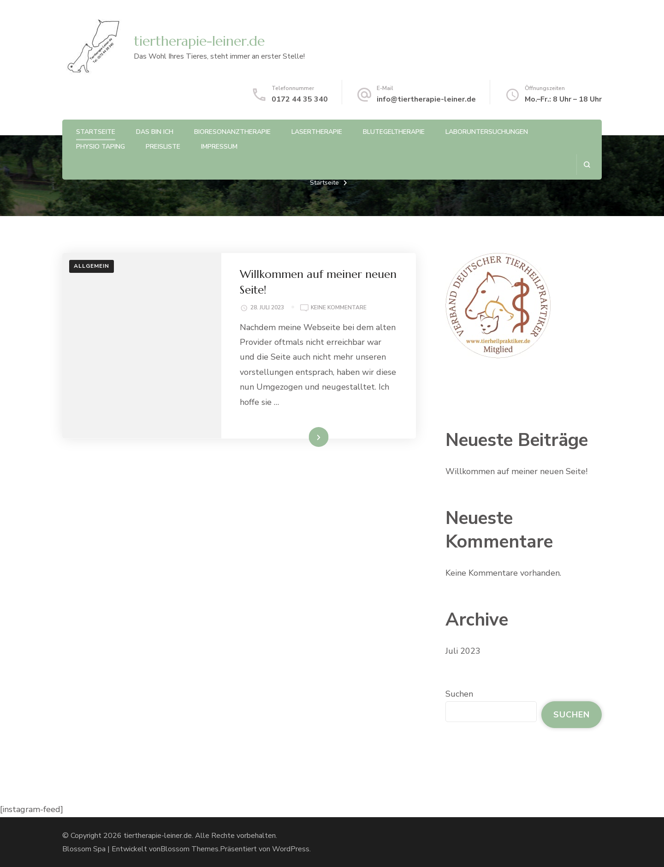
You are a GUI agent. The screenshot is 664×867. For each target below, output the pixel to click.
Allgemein (91, 266)
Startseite (95, 131)
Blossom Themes (189, 849)
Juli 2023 (462, 650)
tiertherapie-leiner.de (199, 40)
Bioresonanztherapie (232, 131)
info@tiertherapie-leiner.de (426, 99)
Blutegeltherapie (394, 131)
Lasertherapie (316, 131)
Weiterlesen (302, 436)
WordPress (290, 849)
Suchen (459, 693)
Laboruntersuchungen (486, 131)
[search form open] (586, 164)
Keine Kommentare (339, 308)
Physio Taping (100, 146)
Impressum (219, 146)
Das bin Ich (154, 131)
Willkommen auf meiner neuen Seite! (516, 471)
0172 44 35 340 (300, 99)
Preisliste (163, 146)
